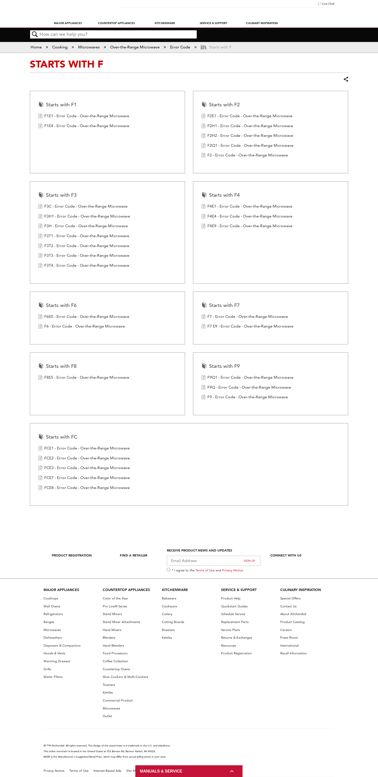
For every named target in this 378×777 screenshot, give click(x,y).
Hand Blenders (113, 645)
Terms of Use (205, 570)
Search (35, 34)
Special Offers (290, 598)
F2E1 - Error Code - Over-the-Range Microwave (246, 116)
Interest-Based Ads (107, 771)
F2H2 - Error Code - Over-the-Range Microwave (247, 136)
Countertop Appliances (116, 23)
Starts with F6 (57, 306)
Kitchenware (165, 23)
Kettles (108, 692)
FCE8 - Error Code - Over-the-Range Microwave (84, 488)
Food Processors (115, 653)
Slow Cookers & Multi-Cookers (125, 677)
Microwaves (89, 47)
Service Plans (230, 630)
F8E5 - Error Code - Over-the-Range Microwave (83, 377)
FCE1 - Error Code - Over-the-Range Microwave (84, 448)
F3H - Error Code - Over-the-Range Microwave (83, 226)
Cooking (60, 47)
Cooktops (51, 598)
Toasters (109, 685)
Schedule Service (233, 614)
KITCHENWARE (175, 590)
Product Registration (72, 555)
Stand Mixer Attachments (121, 622)
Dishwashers (53, 637)
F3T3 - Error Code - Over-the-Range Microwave (83, 256)
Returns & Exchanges (236, 637)
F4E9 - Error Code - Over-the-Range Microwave (246, 226)
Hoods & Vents (54, 653)
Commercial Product (118, 700)
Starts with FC (57, 437)
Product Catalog (292, 622)
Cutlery (167, 614)
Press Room (289, 637)
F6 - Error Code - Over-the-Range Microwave (81, 326)
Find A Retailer (133, 555)
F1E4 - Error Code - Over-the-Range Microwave (83, 126)
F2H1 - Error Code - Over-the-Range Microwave (247, 126)
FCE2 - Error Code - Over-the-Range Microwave (84, 458)
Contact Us (288, 606)
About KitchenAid (293, 614)
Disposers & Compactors (62, 645)
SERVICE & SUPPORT (239, 590)
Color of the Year (115, 598)
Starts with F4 (220, 195)
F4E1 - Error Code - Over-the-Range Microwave (246, 206)
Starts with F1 (57, 105)
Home (37, 47)
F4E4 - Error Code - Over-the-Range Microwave (246, 216)
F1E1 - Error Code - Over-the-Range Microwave (83, 116)
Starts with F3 (57, 195)
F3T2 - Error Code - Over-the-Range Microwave (83, 246)
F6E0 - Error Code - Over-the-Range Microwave (83, 317)
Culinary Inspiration (262, 23)
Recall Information (293, 653)
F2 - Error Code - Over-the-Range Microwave (244, 155)
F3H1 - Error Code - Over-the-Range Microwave (84, 216)
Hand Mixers (112, 630)
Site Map (133, 771)
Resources (228, 645)
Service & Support (213, 23)
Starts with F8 (57, 366)
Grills (47, 669)
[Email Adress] (214, 561)
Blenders (109, 637)
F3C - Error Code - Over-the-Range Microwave (83, 206)
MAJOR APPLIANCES (61, 590)
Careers (286, 630)
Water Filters (53, 677)
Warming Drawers (57, 661)
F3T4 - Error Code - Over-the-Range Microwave (83, 265)
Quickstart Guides (234, 606)
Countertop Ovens (116, 669)
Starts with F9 (220, 366)
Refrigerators (53, 614)
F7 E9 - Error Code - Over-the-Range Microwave (247, 326)
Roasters (168, 630)
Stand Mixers (112, 614)
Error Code (180, 47)
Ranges (49, 622)
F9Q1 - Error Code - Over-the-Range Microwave (247, 377)
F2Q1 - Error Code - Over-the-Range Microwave (247, 146)
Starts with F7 (220, 306)
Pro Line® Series (115, 606)
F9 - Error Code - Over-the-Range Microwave (244, 397)
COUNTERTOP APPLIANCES (126, 590)
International (289, 645)
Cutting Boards (173, 622)
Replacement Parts (235, 622)
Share (345, 79)
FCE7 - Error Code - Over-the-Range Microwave (84, 478)
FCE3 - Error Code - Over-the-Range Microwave (84, 468)
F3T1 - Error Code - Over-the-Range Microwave (83, 236)
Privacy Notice (232, 570)
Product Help (230, 598)
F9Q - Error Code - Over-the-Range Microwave (246, 387)
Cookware (169, 606)
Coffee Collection (115, 661)
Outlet (107, 716)
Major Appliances (68, 23)
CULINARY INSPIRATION (300, 590)
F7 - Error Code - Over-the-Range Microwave (244, 317)
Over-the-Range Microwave (135, 47)
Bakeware (169, 598)
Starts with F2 (220, 105)
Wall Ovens (52, 606)
